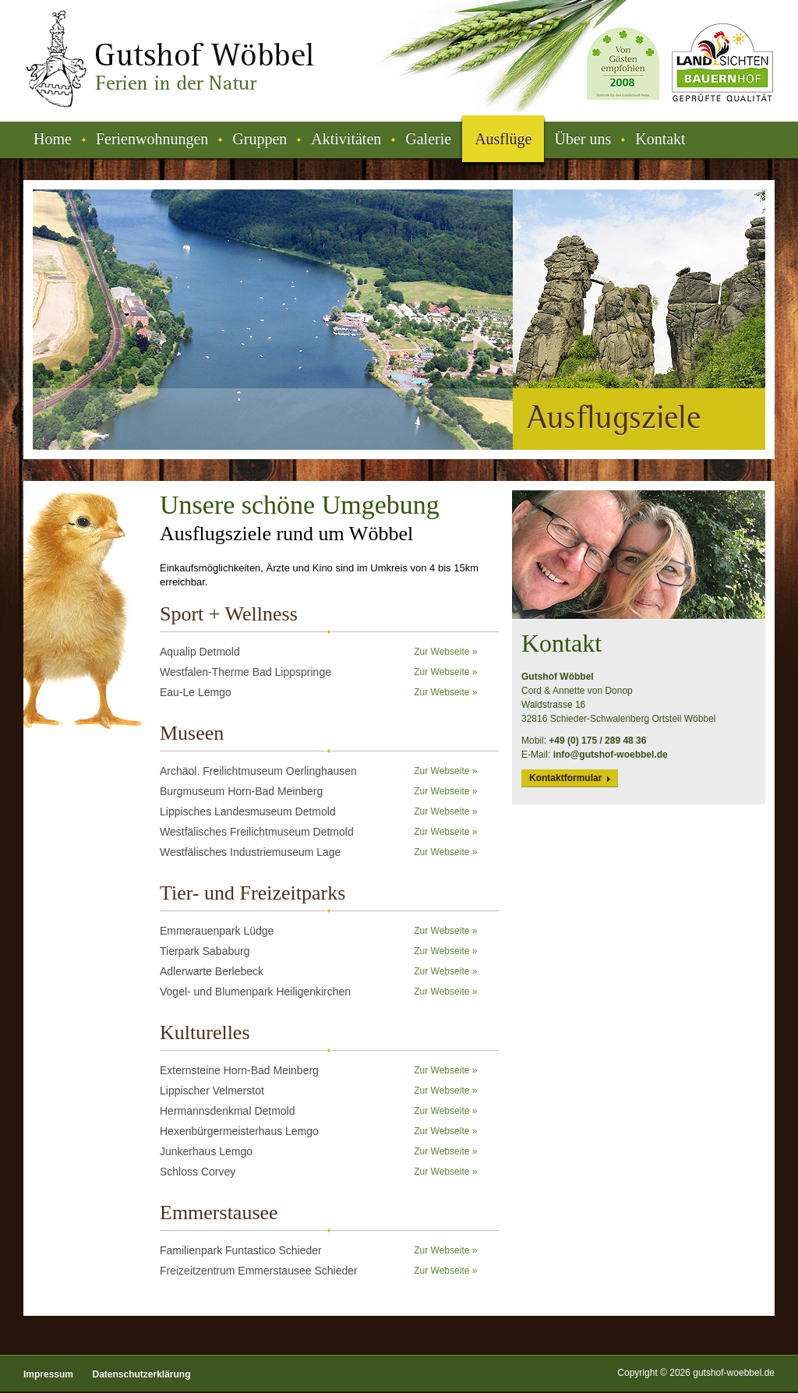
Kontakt (660, 138)
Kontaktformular (565, 778)
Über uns (582, 138)
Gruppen (259, 138)
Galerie (428, 138)
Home (53, 138)
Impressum (48, 1374)
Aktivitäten (346, 138)
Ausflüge (503, 138)
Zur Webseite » (445, 651)
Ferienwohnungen (152, 138)
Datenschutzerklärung (141, 1374)
